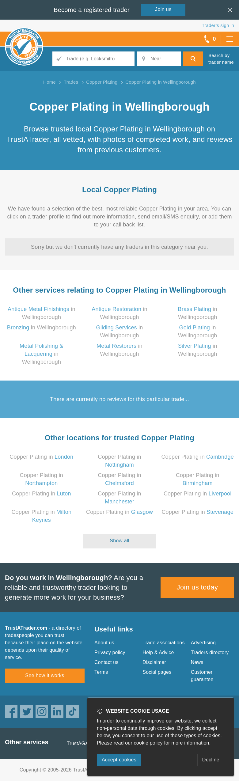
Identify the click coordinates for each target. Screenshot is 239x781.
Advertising (203, 642)
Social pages (156, 672)
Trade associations (163, 642)
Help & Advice (158, 652)
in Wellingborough (41, 327)
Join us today (197, 587)
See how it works (44, 675)
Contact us (106, 662)
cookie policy (148, 742)
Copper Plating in (41, 457)
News (197, 662)
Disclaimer (154, 662)
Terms (101, 672)
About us (104, 642)
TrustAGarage (82, 743)
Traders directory (210, 652)
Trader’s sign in (218, 25)
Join (163, 9)
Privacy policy (109, 652)
